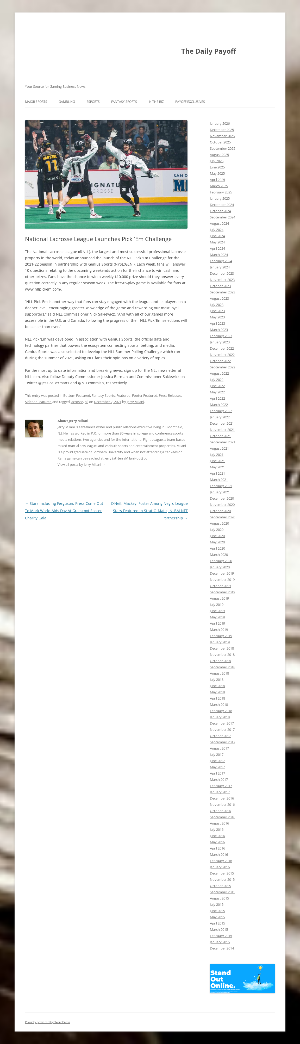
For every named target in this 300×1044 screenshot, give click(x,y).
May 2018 (217, 692)
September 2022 (222, 367)
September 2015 (222, 892)
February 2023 (221, 336)
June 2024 (217, 236)
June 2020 (217, 535)
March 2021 (219, 479)
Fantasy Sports (124, 101)
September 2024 (222, 217)
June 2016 (217, 835)
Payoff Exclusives (190, 101)
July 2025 (216, 161)
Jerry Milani (135, 401)
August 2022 (219, 373)
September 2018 (222, 667)
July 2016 (216, 829)
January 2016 (220, 867)
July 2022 (216, 379)
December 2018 (222, 648)
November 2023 (222, 279)
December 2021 (222, 423)
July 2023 (216, 304)
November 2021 (222, 429)
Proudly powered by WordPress (47, 1022)
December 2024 (222, 204)
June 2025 (217, 167)
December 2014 (222, 948)
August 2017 (219, 748)
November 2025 (222, 136)
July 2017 (216, 754)
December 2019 (222, 573)
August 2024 (219, 223)
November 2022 (222, 354)
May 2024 (217, 242)
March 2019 (219, 629)
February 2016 (221, 860)
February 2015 (221, 935)
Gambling (67, 101)
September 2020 (222, 517)
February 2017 (221, 785)
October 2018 (220, 660)
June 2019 (217, 610)
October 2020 (220, 510)
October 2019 (220, 585)
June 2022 (217, 385)
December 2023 (222, 273)
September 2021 (222, 442)
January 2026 (220, 123)
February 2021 (221, 485)
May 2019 (217, 617)
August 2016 (219, 823)
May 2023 (217, 317)
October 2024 (220, 211)
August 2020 (219, 523)
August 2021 (219, 448)
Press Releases (170, 395)
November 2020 (222, 504)
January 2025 (220, 198)
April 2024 (217, 248)
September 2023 (222, 292)
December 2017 (222, 723)
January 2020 (220, 567)
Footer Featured (144, 395)
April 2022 (217, 398)
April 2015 (217, 923)
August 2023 (219, 298)
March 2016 (219, 854)
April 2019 (217, 623)
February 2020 (221, 560)
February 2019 (221, 635)
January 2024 (220, 267)
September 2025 (222, 148)
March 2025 (219, 186)
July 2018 (216, 679)
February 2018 (221, 710)
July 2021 (216, 454)
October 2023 (220, 286)
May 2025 (217, 173)
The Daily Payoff (208, 51)
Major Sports (36, 101)
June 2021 (217, 460)
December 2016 (222, 798)
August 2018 (219, 673)
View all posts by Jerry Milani (81, 464)
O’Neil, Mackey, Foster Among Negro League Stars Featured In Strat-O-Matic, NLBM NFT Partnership (149, 510)
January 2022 (220, 417)
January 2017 (220, 792)
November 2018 (222, 654)
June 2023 (217, 311)
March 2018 (219, 704)
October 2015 (220, 885)
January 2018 (220, 717)
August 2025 (219, 154)
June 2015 (217, 910)
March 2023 (219, 329)
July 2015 (216, 904)
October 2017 (220, 735)
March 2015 (219, 929)
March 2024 (219, 254)
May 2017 (217, 767)
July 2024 (216, 229)
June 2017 (217, 760)
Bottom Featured (76, 395)
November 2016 (222, 804)
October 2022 (220, 361)
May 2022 (217, 392)
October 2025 (220, 142)
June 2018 (217, 685)
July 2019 (216, 604)
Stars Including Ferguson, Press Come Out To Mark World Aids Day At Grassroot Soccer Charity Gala (64, 510)
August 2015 (219, 898)
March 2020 (219, 554)
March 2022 (219, 404)
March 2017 (219, 779)
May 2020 (217, 542)
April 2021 (217, 473)
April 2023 (217, 323)
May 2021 (217, 467)
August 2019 (219, 598)
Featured (123, 395)
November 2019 (222, 579)
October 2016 (220, 810)
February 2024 (221, 261)
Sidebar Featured (38, 401)
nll (86, 401)
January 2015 (220, 942)
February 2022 (221, 410)
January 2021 (220, 492)
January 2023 (220, 342)
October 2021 (220, 435)
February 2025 (221, 192)
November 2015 (222, 879)
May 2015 (217, 917)
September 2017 (222, 742)
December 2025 (222, 129)
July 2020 (216, 529)
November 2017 (222, 729)
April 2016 (217, 848)
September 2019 (222, 592)
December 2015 (222, 873)
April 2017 (217, 773)
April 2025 (217, 179)
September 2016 (222, 817)
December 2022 (222, 348)
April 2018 (217, 698)
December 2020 (222, 498)
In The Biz (156, 101)
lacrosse (77, 401)
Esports (93, 101)
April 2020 (217, 548)
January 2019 (220, 642)
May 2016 (217, 842)
